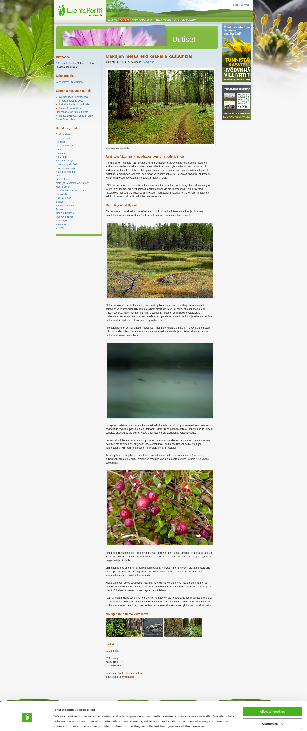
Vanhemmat (62, 82)
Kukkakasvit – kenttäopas (73, 97)
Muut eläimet (63, 186)
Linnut (59, 175)
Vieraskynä (62, 220)
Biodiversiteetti (64, 134)
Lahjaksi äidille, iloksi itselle (74, 104)
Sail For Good (63, 198)
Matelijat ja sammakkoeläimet (72, 183)
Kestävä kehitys (64, 160)
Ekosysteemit (63, 138)
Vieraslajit (61, 224)
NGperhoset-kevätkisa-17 (70, 190)
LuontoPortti (62, 179)
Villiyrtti (60, 228)
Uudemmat (77, 82)
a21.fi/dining (112, 650)
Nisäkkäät (61, 194)
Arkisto (60, 63)
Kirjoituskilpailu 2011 (67, 164)
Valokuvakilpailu (65, 216)
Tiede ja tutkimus (65, 213)
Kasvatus (61, 153)
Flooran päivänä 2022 (71, 100)
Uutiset (70, 63)
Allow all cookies (272, 696)
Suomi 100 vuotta (65, 205)
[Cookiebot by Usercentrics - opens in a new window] (27, 723)
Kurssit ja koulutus (66, 171)
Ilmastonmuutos (65, 145)
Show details (64, 722)
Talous (59, 209)
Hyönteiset (62, 141)
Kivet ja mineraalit (66, 168)
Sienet (59, 201)
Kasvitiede (61, 156)
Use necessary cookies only (272, 720)
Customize (272, 708)
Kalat (59, 149)
